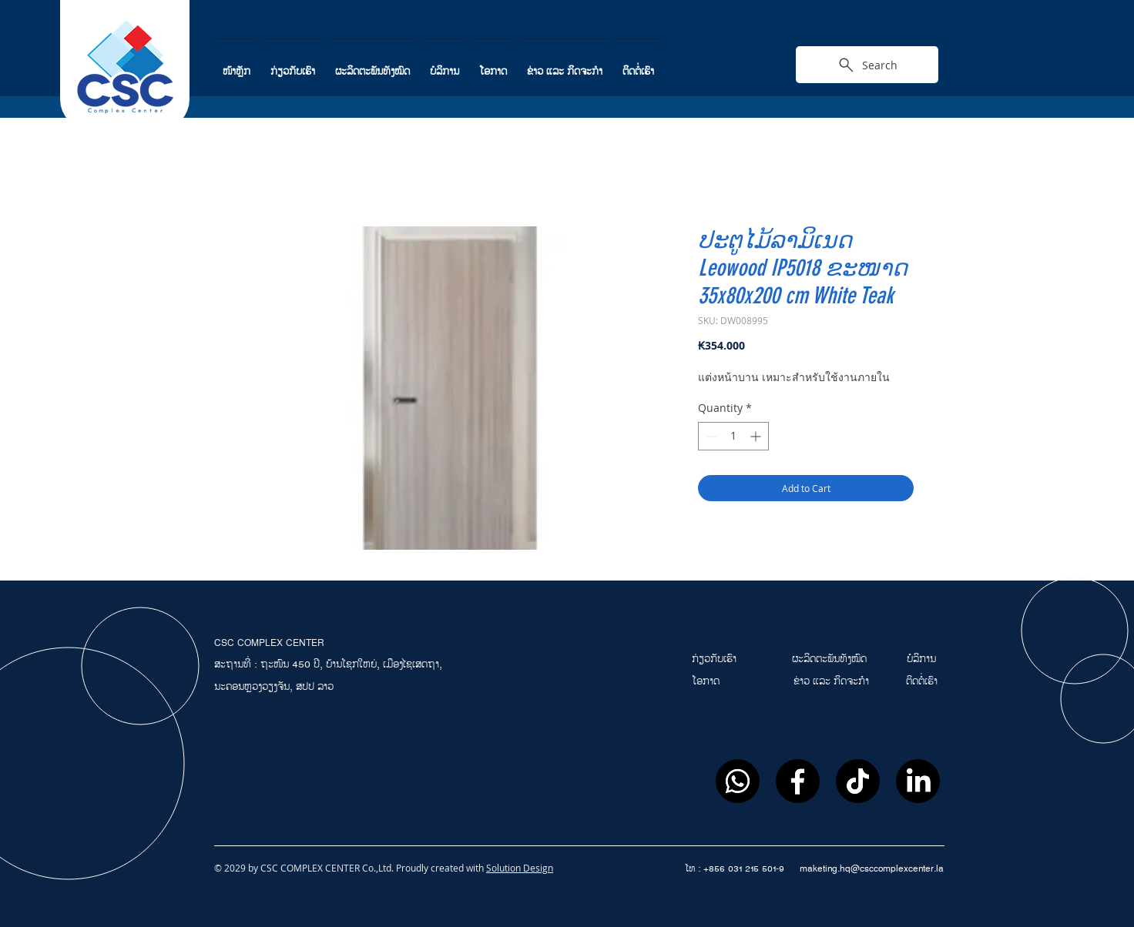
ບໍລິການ (921, 659)
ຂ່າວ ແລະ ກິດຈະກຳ (831, 681)
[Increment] (757, 436)
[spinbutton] (733, 436)
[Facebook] (798, 781)
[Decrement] (710, 436)
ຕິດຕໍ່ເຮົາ (922, 681)
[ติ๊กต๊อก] (858, 781)
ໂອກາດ (707, 681)
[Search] (867, 64)
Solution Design (519, 868)
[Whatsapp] (738, 781)
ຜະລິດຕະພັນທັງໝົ (826, 659)
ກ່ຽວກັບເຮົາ (716, 659)
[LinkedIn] (918, 781)
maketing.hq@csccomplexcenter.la (872, 869)
